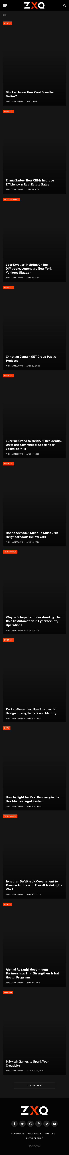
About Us (50, 1133)
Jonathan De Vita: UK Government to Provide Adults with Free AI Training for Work (34, 885)
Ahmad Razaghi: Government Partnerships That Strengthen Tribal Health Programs (32, 973)
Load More (34, 1085)
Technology (10, 552)
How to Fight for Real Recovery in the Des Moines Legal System (32, 799)
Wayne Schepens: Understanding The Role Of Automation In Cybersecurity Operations (33, 621)
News (6, 728)
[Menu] (5, 5)
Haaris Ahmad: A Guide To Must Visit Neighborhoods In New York (32, 535)
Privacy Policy (34, 1138)
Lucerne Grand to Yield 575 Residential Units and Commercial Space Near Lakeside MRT (34, 444)
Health (7, 23)
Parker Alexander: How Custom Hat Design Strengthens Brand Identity (31, 711)
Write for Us (34, 1133)
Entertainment (11, 199)
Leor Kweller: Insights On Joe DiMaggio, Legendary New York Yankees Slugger (29, 268)
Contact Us (17, 1133)
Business (8, 111)
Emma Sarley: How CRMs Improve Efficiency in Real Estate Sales (30, 182)
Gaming (8, 992)
